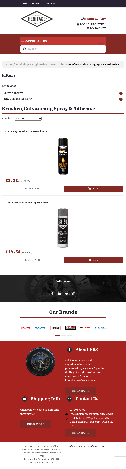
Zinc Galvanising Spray (18, 99)
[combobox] (63, 49)
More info (32, 188)
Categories (62, 41)
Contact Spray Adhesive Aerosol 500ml (26, 131)
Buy (93, 188)
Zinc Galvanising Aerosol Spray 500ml (26, 203)
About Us (37, 4)
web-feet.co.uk (97, 446)
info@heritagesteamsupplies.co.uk (91, 414)
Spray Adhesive (13, 93)
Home (25, 4)
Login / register (90, 24)
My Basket (96, 28)
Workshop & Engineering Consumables (40, 64)
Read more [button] (80, 391)
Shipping (51, 4)
